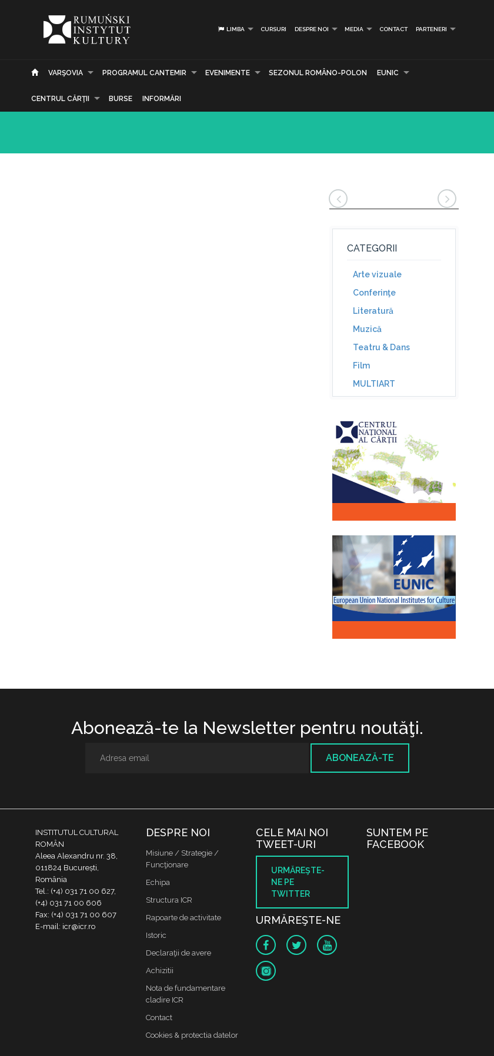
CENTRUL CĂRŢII (60, 99)
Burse (120, 99)
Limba (231, 29)
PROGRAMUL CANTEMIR (144, 73)
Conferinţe (374, 292)
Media (354, 29)
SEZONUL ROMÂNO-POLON (318, 73)
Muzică (367, 329)
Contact (393, 29)
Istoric (156, 935)
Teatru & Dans (381, 347)
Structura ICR (169, 900)
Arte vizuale (377, 274)
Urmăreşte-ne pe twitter (298, 882)
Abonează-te (360, 757)
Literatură (373, 311)
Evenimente (227, 73)
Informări (161, 99)
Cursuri (273, 29)
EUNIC (388, 73)
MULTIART (374, 383)
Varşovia (65, 73)
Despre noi (312, 29)
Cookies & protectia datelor (192, 1035)
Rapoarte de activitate (183, 917)
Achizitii (159, 970)
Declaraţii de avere (178, 952)
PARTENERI (431, 29)
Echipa (158, 882)
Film (361, 365)
